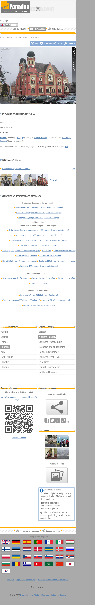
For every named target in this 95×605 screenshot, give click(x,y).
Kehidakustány (65, 250)
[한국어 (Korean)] (5, 571)
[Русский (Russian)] (70, 549)
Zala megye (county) (39, 207)
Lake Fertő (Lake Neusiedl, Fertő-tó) (38, 245)
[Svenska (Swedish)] (49, 549)
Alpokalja (21, 250)
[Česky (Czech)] (27, 556)
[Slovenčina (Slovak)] (38, 556)
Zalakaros (57, 261)
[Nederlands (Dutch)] (27, 549)
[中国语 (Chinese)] (59, 564)
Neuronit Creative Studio (29, 595)
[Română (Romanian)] (16, 564)
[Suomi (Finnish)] (5, 549)
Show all (53, 180)
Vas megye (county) (39, 235)
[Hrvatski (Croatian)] (59, 556)
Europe (3, 137)
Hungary (10, 37)
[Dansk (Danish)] (38, 549)
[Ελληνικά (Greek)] (27, 564)
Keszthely (39, 266)
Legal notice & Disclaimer (25, 579)
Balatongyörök (26, 256)
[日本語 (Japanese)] (70, 564)
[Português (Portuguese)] (38, 542)
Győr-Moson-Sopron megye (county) (39, 230)
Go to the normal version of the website (53, 579)
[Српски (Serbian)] (70, 556)
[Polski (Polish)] (5, 556)
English (8, 25)
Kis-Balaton (46, 250)
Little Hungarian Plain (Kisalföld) (39, 240)
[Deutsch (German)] (16, 542)
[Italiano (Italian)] (59, 542)
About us (10, 579)
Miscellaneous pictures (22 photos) (16, 168)
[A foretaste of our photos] (57, 475)
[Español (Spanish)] (27, 542)
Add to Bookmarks (19, 437)
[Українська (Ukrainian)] (16, 556)
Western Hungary (20, 37)
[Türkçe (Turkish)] (38, 564)
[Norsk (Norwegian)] (59, 549)
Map (66, 146)
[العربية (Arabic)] (49, 564)
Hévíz (19, 261)
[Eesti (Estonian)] (16, 549)
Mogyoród (45, 595)
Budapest (54, 595)
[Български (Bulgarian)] (5, 564)
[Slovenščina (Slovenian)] (49, 556)
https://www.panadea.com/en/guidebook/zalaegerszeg (19, 398)
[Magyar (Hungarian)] (70, 542)
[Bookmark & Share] (57, 407)
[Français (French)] (49, 542)
